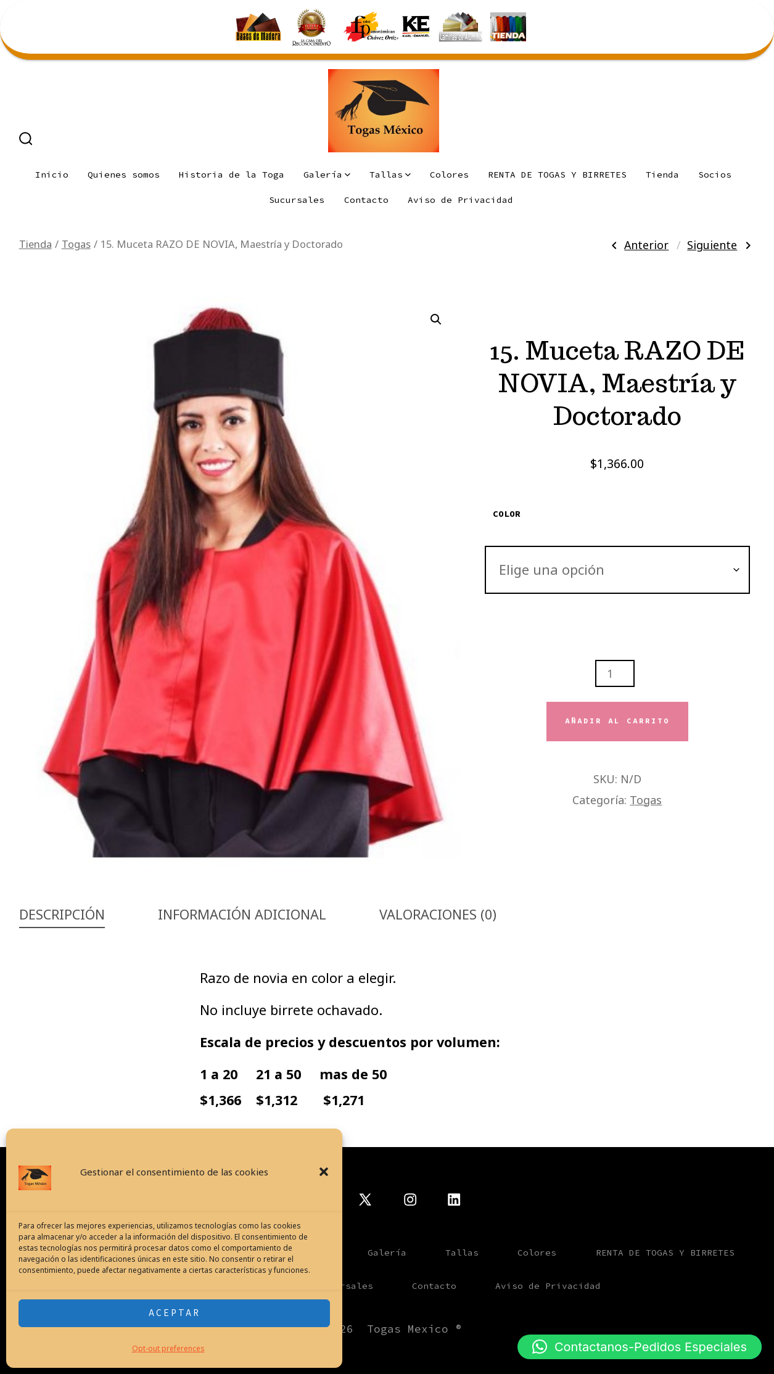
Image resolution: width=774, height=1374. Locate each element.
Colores (449, 174)
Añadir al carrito (617, 721)
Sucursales (296, 199)
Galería (326, 174)
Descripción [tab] (62, 914)
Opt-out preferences (168, 1348)
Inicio (51, 174)
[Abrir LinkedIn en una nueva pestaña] (454, 1199)
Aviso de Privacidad (460, 199)
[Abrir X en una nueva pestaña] (365, 1199)
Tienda (662, 174)
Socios (714, 174)
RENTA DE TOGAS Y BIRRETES (557, 174)
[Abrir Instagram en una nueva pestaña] (410, 1199)
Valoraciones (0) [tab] (437, 914)
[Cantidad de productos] (615, 673)
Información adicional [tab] (242, 914)
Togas (76, 244)
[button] (324, 1172)
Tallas (390, 174)
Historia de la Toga (231, 174)
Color (507, 513)
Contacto (366, 199)
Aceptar (174, 1312)
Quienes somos (124, 174)
